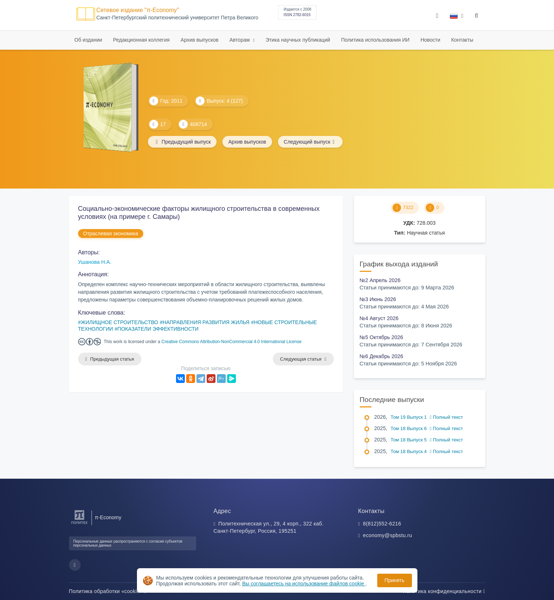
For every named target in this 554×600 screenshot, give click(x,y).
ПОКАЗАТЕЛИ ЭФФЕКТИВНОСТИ (158, 329)
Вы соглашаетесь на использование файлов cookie (304, 583)
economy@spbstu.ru (387, 535)
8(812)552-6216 (382, 524)
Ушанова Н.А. (94, 262)
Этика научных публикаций (297, 40)
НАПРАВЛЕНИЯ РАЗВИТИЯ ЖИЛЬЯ (206, 322)
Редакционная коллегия (141, 40)
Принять (395, 580)
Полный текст (446, 417)
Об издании (88, 40)
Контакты (462, 40)
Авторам (240, 40)
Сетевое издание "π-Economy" (137, 10)
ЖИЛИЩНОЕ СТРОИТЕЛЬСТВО (119, 322)
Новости (430, 40)
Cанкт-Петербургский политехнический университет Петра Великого (177, 17)
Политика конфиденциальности (444, 591)
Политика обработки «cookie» (107, 591)
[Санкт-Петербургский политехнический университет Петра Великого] (79, 524)
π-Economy (108, 517)
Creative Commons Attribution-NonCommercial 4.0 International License (231, 341)
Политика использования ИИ (375, 40)
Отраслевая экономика (110, 233)
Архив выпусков (200, 40)
